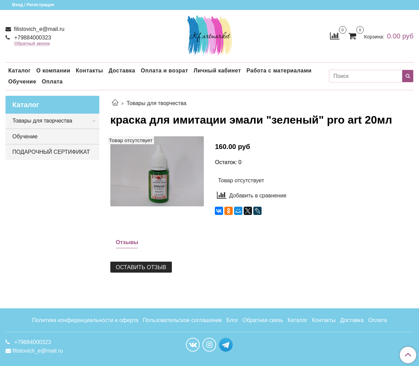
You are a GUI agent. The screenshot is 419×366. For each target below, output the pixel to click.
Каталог (19, 70)
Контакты (89, 70)
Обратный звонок (32, 44)
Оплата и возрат (164, 70)
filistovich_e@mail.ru (38, 29)
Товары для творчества (156, 103)
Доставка (122, 70)
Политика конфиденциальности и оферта (85, 320)
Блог (233, 320)
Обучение (22, 81)
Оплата (52, 81)
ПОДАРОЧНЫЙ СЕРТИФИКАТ (51, 152)
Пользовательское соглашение (182, 320)
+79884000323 (32, 38)
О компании (53, 70)
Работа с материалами (279, 70)
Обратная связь (263, 320)
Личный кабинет (217, 70)
